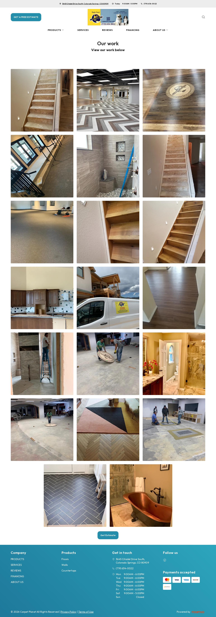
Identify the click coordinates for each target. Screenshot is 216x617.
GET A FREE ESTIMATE (26, 17)
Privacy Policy (68, 611)
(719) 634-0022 (150, 4)
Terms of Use (85, 611)
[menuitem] (56, 30)
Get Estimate (108, 535)
